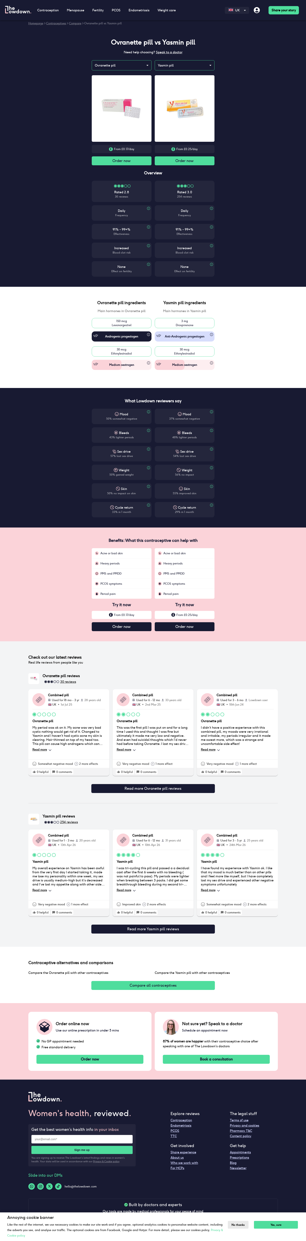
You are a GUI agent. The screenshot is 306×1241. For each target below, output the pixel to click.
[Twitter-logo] (49, 1183)
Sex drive (124, 452)
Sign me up (82, 1146)
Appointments (240, 1149)
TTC (174, 1133)
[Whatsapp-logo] (31, 1183)
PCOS (116, 10)
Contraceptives (56, 23)
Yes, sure (278, 1225)
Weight (124, 471)
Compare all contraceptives (153, 981)
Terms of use (239, 1117)
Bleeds (124, 434)
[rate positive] (34, 773)
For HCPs (177, 1165)
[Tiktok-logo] (58, 1183)
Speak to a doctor (169, 52)
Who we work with (184, 1159)
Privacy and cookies (244, 1122)
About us (177, 1154)
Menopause (75, 10)
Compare (75, 23)
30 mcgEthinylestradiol (121, 352)
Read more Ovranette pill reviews (153, 787)
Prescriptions (239, 1154)
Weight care (167, 10)
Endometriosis (139, 10)
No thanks (239, 1225)
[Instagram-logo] (40, 1183)
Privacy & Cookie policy (106, 1158)
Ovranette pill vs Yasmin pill (103, 23)
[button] (121, 303)
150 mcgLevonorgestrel (121, 324)
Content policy (240, 1133)
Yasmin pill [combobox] (166, 65)
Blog (233, 1159)
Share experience (183, 1149)
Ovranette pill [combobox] (105, 65)
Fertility (98, 10)
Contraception (48, 10)
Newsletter (238, 1165)
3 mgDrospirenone (184, 324)
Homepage (35, 23)
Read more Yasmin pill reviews (153, 925)
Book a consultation (216, 1055)
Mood (124, 415)
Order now (121, 161)
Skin (124, 490)
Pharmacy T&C (241, 1127)
